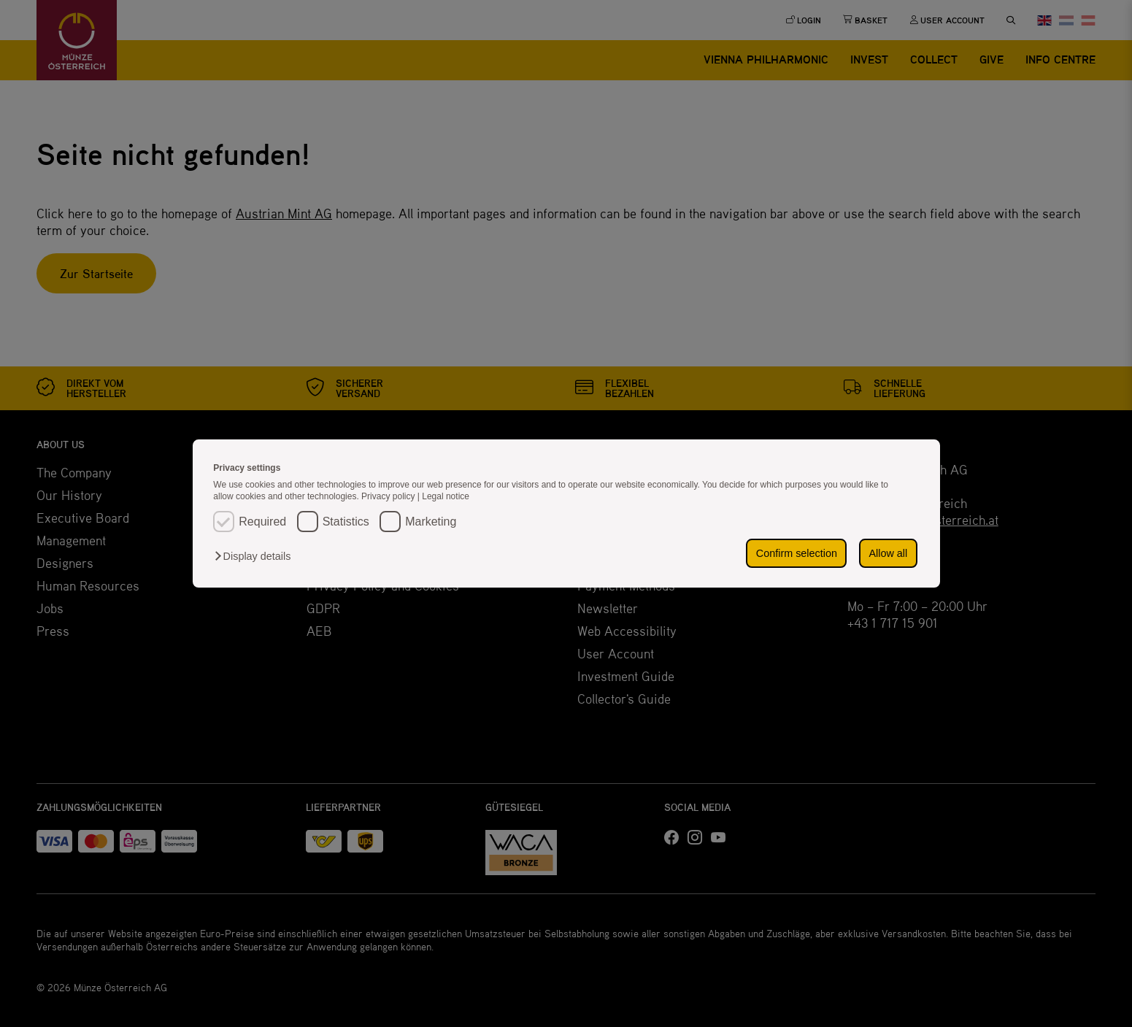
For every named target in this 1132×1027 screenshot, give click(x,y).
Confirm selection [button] (796, 553)
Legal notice (445, 496)
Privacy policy (389, 496)
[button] (256, 556)
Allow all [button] (888, 553)
